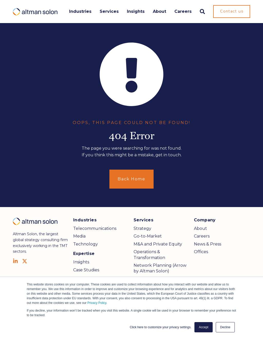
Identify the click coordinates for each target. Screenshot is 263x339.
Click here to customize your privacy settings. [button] (160, 327)
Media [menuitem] (79, 236)
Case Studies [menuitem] (86, 270)
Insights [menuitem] (81, 262)
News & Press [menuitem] (207, 244)
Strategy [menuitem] (142, 228)
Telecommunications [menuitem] (94, 228)
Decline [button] (225, 327)
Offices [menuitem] (201, 251)
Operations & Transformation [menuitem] (149, 254)
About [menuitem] (200, 228)
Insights (136, 11)
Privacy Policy (96, 303)
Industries (80, 11)
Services (109, 11)
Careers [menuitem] (202, 236)
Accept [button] (203, 327)
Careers (183, 11)
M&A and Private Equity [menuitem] (158, 244)
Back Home (131, 179)
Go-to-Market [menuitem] (148, 236)
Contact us (231, 11)
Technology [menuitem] (85, 244)
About (159, 11)
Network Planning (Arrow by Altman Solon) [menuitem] (160, 268)
